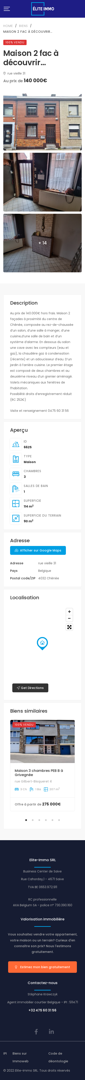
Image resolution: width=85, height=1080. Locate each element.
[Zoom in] (69, 611)
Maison (30, 462)
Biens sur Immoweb (21, 1057)
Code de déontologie (58, 1057)
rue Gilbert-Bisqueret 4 (33, 781)
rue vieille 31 (14, 73)
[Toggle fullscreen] (69, 627)
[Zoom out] (69, 618)
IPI (5, 1053)
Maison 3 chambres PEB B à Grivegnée (39, 772)
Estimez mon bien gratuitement (42, 967)
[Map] (42, 650)
